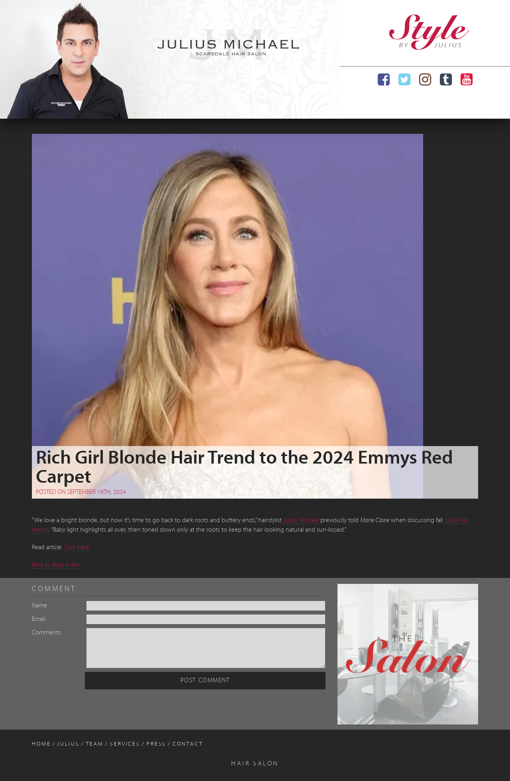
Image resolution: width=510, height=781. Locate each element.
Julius (68, 744)
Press (156, 744)
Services (125, 744)
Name (39, 606)
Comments (46, 633)
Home (41, 744)
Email (38, 619)
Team (95, 744)
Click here (76, 547)
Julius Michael (301, 520)
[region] (170, 59)
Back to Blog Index (56, 565)
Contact (188, 744)
